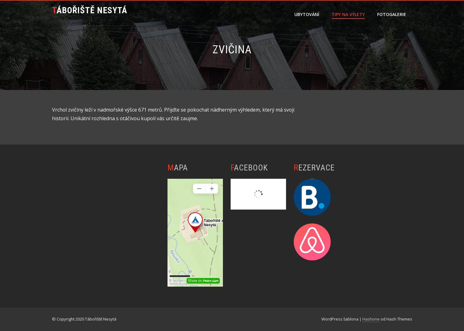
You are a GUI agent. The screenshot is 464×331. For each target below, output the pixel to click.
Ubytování (306, 14)
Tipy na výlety (348, 14)
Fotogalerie (391, 14)
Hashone (371, 319)
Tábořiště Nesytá (89, 10)
